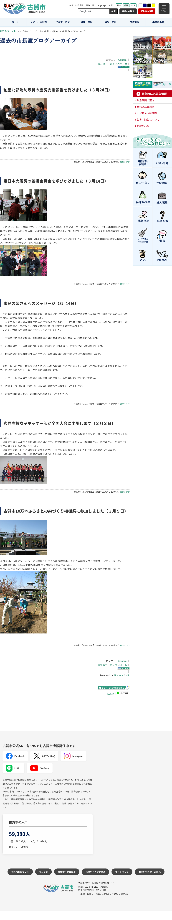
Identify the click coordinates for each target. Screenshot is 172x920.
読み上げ (90, 5)
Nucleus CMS (121, 675)
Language (101, 5)
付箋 (111, 5)
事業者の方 (158, 22)
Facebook (15, 756)
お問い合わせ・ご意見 (150, 871)
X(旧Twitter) (44, 756)
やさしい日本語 (76, 5)
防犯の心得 (143, 126)
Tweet (110, 694)
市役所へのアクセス (95, 871)
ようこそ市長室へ (42, 31)
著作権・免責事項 (67, 871)
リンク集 (43, 871)
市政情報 (134, 22)
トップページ (24, 31)
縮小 (119, 5)
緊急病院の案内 (145, 100)
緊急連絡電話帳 (145, 107)
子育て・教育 (63, 22)
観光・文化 (110, 22)
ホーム (15, 22)
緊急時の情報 (147, 11)
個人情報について (20, 871)
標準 (126, 5)
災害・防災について (148, 119)
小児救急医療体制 (147, 113)
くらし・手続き (39, 22)
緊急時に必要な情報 (152, 93)
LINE (12, 768)
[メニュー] (164, 8)
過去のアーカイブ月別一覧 (112, 64)
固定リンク (125, 161)
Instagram (73, 756)
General (122, 60)
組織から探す (128, 11)
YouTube (39, 768)
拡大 (133, 5)
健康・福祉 (87, 22)
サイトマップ (122, 871)
